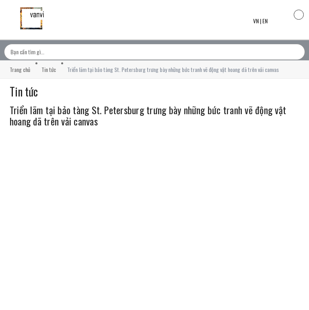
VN (256, 20)
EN (265, 20)
